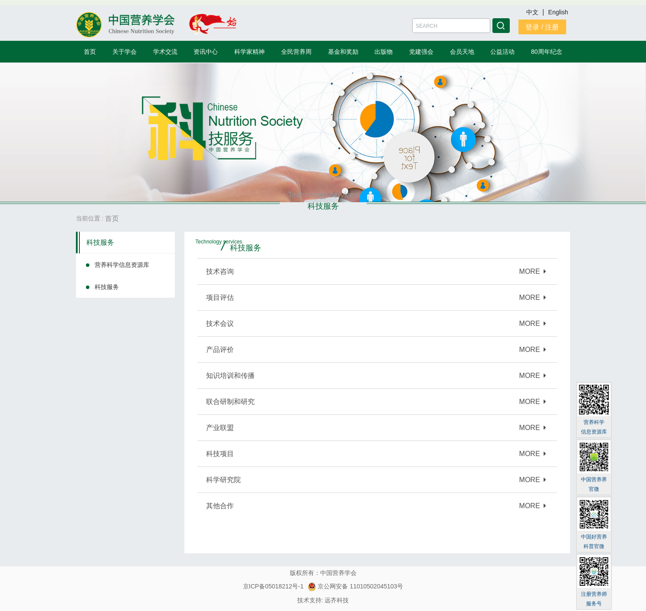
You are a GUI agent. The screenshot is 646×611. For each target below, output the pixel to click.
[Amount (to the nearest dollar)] (451, 25)
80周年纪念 (546, 51)
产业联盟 (220, 427)
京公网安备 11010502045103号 (355, 586)
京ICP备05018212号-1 (273, 586)
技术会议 (220, 323)
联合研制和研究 (230, 401)
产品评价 (220, 349)
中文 (533, 12)
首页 (90, 51)
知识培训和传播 (230, 375)
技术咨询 (220, 271)
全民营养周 (296, 51)
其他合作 (220, 505)
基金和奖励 (343, 51)
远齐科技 (337, 600)
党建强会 (421, 51)
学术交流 (165, 51)
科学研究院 (223, 479)
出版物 (383, 51)
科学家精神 (249, 51)
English (558, 12)
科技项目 (220, 453)
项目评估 (220, 297)
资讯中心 (205, 51)
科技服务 (100, 242)
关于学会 (124, 51)
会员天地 (462, 51)
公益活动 (502, 51)
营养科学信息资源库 (122, 264)
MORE (533, 271)
